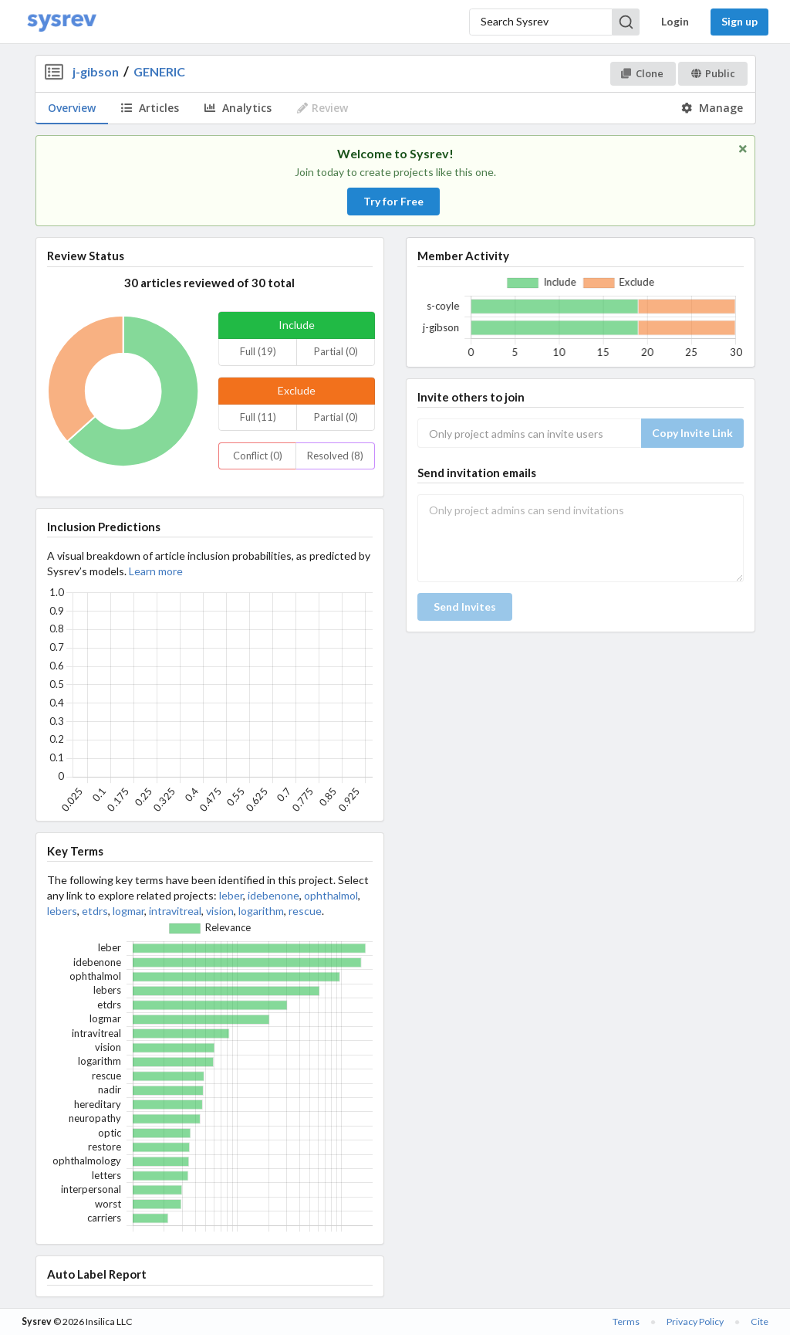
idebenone (273, 895)
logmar (128, 910)
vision (220, 910)
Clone (642, 73)
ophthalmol (331, 895)
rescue (305, 910)
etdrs (95, 910)
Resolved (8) (335, 455)
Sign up (739, 21)
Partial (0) (336, 351)
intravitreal (175, 910)
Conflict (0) (257, 455)
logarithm (261, 910)
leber (231, 895)
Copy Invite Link (692, 432)
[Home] (62, 22)
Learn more (156, 571)
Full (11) (258, 417)
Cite (759, 1321)
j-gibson (96, 71)
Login (675, 21)
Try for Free (393, 201)
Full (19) (258, 351)
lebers (62, 910)
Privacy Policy (695, 1321)
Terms (626, 1321)
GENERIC (159, 71)
